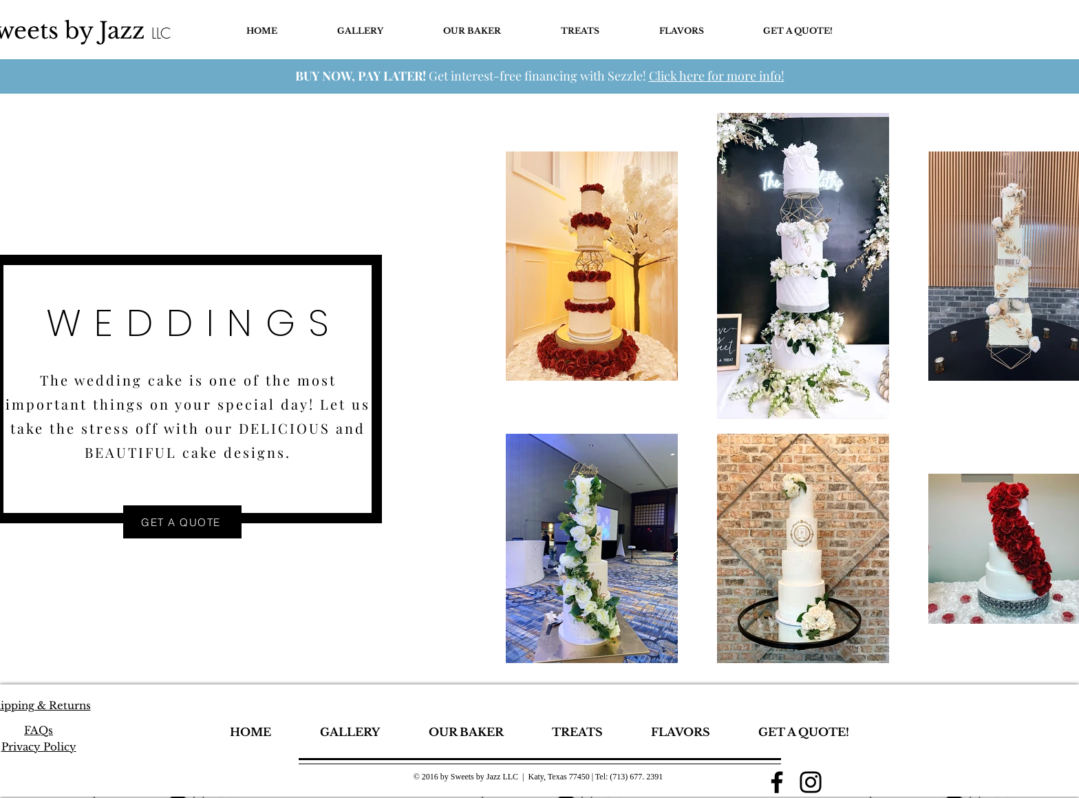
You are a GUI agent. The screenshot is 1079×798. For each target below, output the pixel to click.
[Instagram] (810, 782)
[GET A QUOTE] (182, 521)
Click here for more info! (716, 75)
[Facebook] (776, 782)
